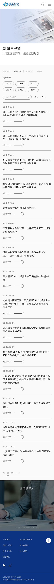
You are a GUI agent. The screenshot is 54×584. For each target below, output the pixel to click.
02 (8, 474)
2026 (8, 84)
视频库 (39, 72)
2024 (33, 84)
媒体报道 (17, 72)
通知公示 (29, 72)
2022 (20, 90)
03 (12, 474)
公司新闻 (6, 72)
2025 (20, 84)
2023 (8, 90)
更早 (33, 90)
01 (4, 474)
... (15, 474)
